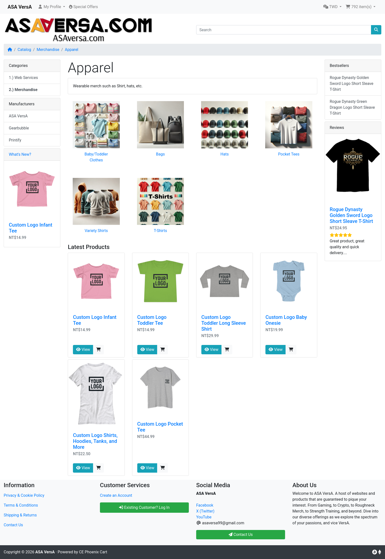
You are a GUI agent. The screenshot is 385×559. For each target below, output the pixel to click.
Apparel (71, 49)
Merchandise (48, 49)
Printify (15, 140)
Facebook (204, 505)
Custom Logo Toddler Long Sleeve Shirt (223, 323)
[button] (51, 7)
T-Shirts (160, 230)
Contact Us (13, 525)
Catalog (24, 49)
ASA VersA (18, 116)
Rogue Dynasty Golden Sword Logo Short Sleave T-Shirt (351, 83)
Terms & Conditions (21, 505)
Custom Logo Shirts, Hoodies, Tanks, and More (95, 441)
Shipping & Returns (20, 515)
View (83, 349)
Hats (224, 154)
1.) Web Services (23, 77)
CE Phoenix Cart (93, 552)
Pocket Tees (289, 154)
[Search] (283, 29)
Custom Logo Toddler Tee (151, 320)
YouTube (203, 517)
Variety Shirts (96, 230)
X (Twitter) (205, 511)
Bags (160, 154)
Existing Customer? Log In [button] (144, 507)
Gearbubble (19, 128)
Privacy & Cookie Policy (24, 495)
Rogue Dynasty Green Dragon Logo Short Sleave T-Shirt (352, 107)
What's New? (20, 154)
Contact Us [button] (241, 534)
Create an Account (116, 495)
